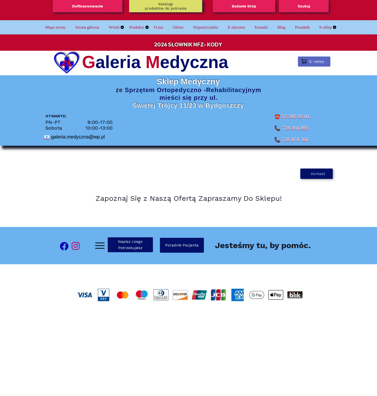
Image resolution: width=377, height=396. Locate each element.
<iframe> (188, 354)
